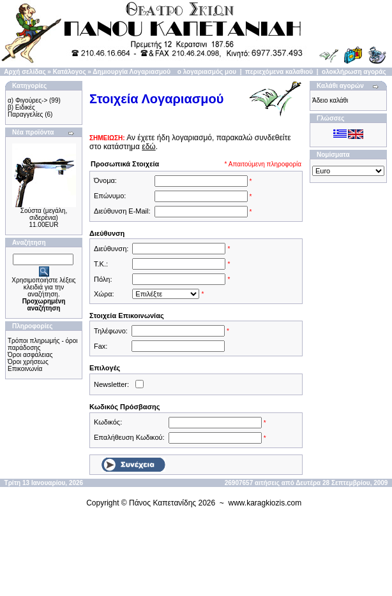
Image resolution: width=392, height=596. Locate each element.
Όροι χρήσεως (28, 361)
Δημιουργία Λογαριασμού (131, 71)
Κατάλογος (69, 71)
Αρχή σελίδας (24, 71)
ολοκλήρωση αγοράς (354, 71)
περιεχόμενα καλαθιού (279, 71)
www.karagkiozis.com (265, 502)
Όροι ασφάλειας (30, 354)
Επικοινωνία (25, 368)
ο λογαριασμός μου (206, 71)
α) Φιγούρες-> (27, 100)
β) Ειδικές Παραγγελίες (25, 111)
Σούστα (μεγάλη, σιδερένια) (43, 214)
